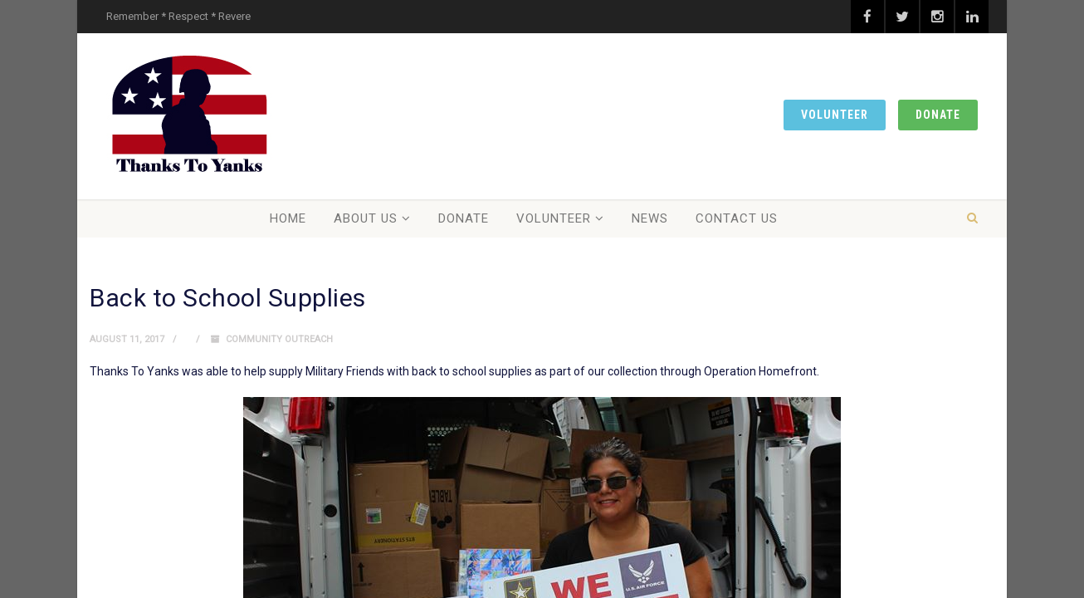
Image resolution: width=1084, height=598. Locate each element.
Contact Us (737, 218)
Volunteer (834, 114)
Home (288, 218)
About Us (366, 218)
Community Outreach (279, 339)
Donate (938, 114)
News (650, 218)
